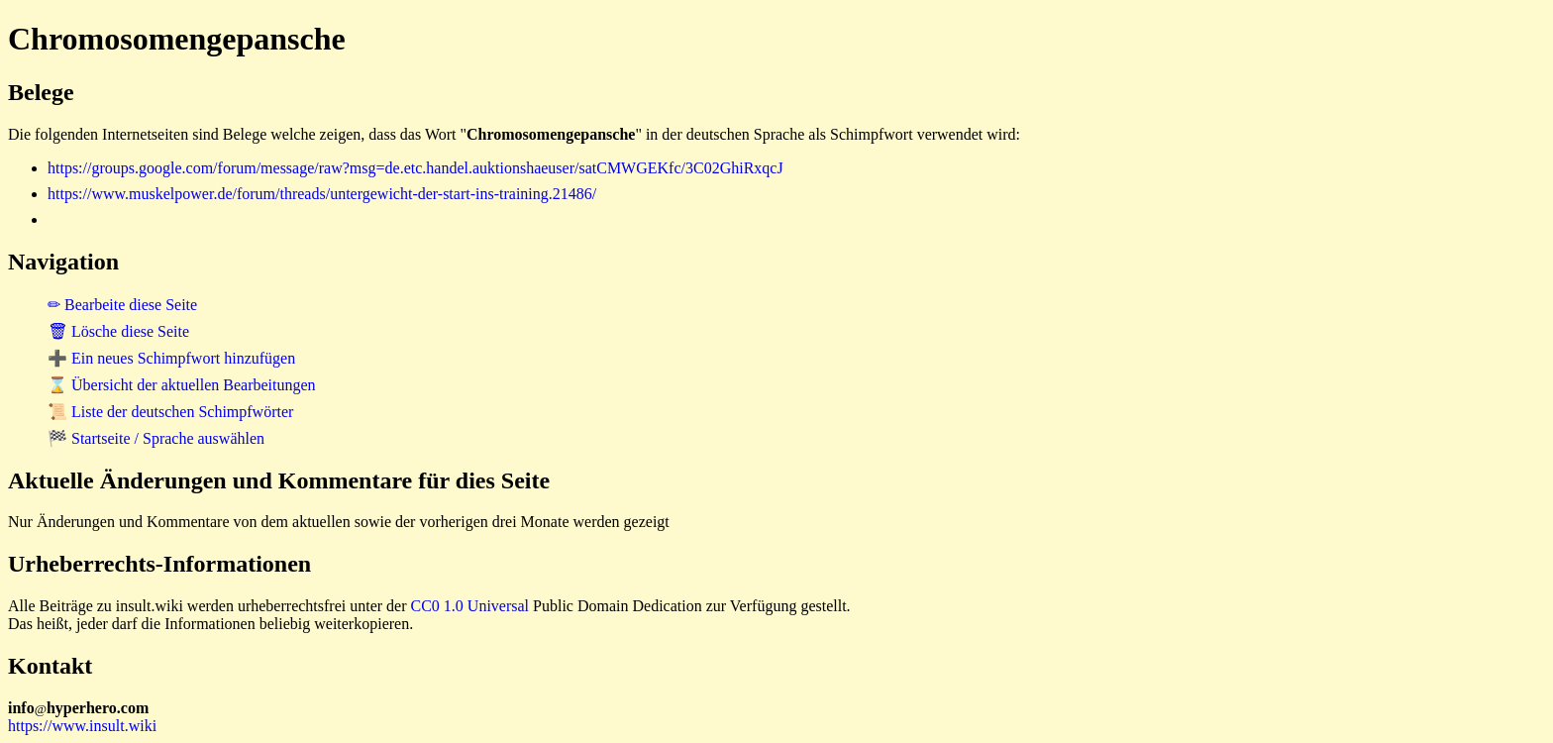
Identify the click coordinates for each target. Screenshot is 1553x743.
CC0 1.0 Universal (470, 605)
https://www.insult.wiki (82, 725)
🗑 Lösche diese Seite (118, 331)
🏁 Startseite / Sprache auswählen (156, 438)
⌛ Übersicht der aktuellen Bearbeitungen (182, 384)
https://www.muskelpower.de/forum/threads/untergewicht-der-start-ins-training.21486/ (322, 193)
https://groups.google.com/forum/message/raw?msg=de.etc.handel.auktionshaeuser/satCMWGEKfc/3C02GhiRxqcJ (415, 167)
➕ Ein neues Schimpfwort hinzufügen (171, 358)
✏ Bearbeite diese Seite (122, 304)
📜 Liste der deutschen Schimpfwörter (170, 411)
